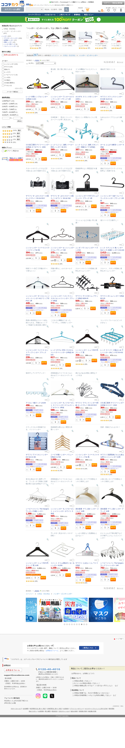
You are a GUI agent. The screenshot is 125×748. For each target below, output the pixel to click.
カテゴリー (55, 55)
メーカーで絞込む (12, 92)
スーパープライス (34, 14)
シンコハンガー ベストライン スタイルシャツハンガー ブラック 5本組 (62, 298)
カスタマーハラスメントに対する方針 (96, 708)
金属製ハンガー (9, 40)
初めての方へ (54, 2)
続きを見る (19, 88)
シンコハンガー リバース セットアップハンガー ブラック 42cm (37, 352)
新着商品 (77, 14)
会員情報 (41, 711)
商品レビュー (88, 14)
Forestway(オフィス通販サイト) (70, 2)
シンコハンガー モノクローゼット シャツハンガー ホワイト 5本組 (62, 511)
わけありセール (50, 14)
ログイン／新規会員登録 (113, 3)
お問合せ (83, 2)
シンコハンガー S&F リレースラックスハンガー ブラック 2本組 (112, 198)
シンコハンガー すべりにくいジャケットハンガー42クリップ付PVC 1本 (38, 298)
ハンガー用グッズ (9, 44)
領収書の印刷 (83, 711)
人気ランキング (64, 14)
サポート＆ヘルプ (16, 708)
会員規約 (66, 708)
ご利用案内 (90, 2)
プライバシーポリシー (76, 708)
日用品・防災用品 (9, 29)
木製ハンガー (8, 42)
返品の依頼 (74, 711)
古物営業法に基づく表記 (54, 708)
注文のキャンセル (64, 711)
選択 (19, 130)
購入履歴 (47, 711)
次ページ (120, 62)
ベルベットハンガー (10, 46)
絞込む (20, 121)
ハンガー (4, 36)
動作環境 (111, 708)
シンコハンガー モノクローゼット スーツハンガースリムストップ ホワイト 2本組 (62, 405)
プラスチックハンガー (11, 38)
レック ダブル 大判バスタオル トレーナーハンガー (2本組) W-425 (62, 352)
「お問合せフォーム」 (52, 650)
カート (44, 109)
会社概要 (25, 708)
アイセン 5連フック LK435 (36, 403)
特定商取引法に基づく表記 (38, 708)
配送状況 (54, 711)
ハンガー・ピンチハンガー (12, 31)
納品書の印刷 (92, 711)
